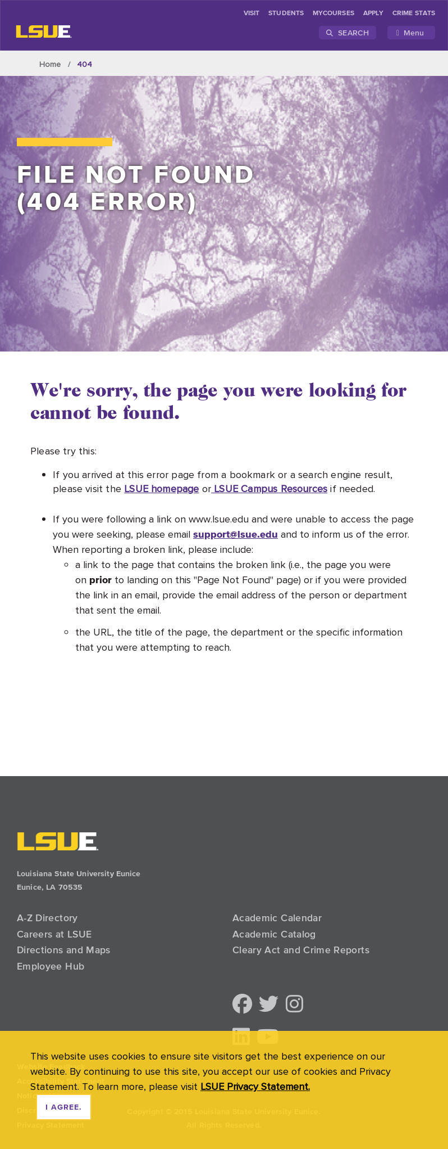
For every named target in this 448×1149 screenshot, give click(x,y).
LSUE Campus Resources (269, 488)
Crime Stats (413, 13)
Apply (373, 13)
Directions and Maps (64, 950)
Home (50, 64)
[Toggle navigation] (411, 32)
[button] (242, 1005)
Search (347, 32)
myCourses (333, 13)
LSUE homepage (161, 488)
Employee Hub (50, 966)
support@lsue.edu (235, 534)
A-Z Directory (47, 917)
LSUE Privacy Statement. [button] (255, 1086)
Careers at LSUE (54, 934)
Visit (251, 13)
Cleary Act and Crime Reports (300, 950)
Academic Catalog (274, 934)
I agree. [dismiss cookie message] (63, 1107)
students (286, 13)
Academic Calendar (277, 917)
